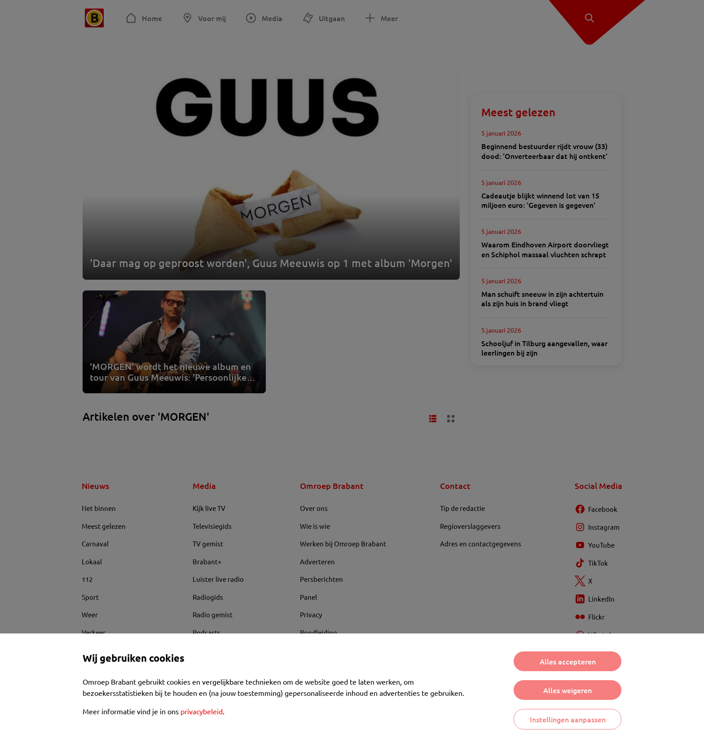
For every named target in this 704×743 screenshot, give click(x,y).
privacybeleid (201, 711)
